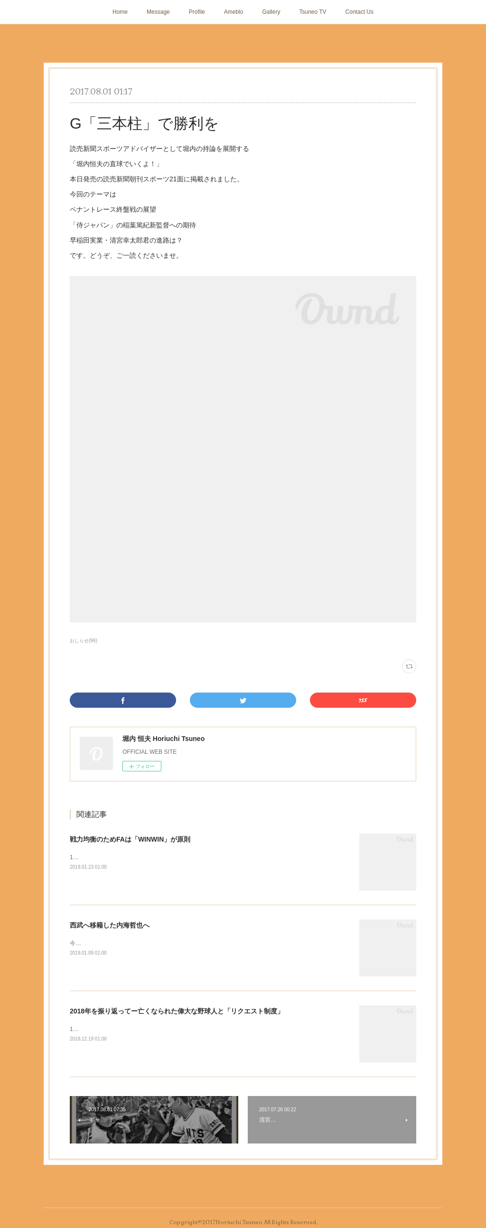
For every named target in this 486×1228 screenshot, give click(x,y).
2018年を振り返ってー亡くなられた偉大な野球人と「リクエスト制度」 (177, 1011)
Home (120, 12)
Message (158, 12)
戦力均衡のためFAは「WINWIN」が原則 (130, 839)
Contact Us (360, 12)
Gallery (271, 12)
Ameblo (233, 12)
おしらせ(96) (83, 640)
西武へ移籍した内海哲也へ (110, 925)
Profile (197, 12)
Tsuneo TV (312, 12)
